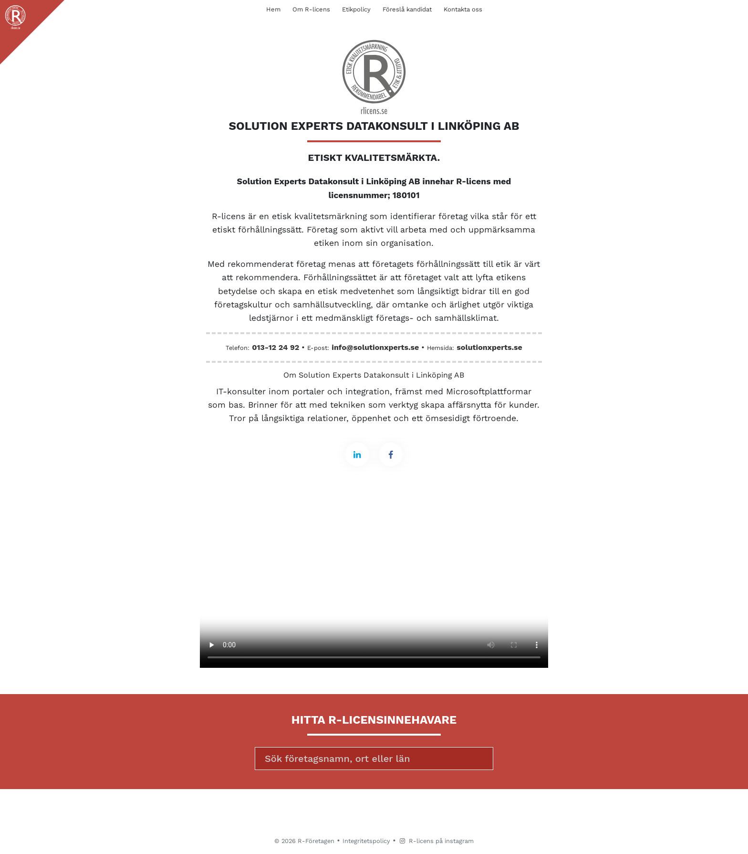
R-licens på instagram (436, 840)
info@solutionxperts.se (375, 347)
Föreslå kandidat (407, 9)
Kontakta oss (463, 9)
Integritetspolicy (366, 840)
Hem (273, 9)
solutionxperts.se (489, 347)
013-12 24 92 (275, 347)
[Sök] (374, 758)
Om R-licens (311, 9)
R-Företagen (316, 840)
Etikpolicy (356, 9)
